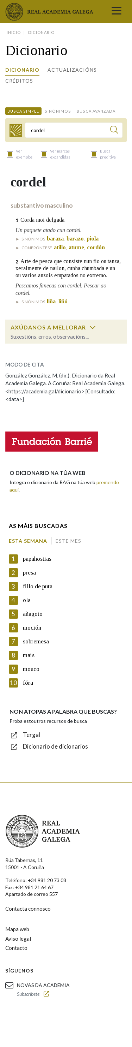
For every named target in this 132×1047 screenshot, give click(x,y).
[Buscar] (114, 131)
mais (28, 655)
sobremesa (36, 641)
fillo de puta (37, 586)
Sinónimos (58, 111)
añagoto (33, 614)
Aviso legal (18, 938)
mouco (31, 669)
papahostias (37, 558)
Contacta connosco (28, 908)
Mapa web (17, 929)
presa (29, 572)
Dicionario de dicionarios (55, 746)
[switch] (92, 327)
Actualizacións (72, 70)
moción (32, 627)
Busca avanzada (96, 111)
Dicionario (22, 70)
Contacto (16, 948)
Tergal (31, 734)
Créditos (19, 81)
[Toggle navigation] (116, 11)
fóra (28, 682)
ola (27, 600)
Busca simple (23, 111)
